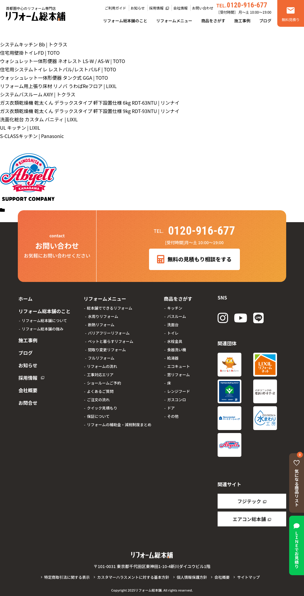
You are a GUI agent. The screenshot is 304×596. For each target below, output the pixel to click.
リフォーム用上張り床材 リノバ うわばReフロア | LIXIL (58, 86)
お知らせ (138, 7)
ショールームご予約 (103, 382)
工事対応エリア (99, 373)
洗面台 (171, 323)
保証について (97, 415)
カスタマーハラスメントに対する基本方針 (133, 577)
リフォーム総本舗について (44, 318)
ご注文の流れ (97, 398)
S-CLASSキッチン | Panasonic (32, 135)
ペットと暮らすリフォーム (109, 340)
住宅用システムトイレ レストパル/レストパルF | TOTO (58, 69)
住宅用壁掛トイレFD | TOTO (30, 52)
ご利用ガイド (115, 7)
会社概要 (27, 382)
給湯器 (171, 357)
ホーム (25, 298)
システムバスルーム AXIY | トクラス (37, 94)
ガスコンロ (175, 398)
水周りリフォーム (102, 315)
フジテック (249, 501)
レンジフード (177, 390)
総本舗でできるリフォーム (108, 307)
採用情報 (156, 7)
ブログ (265, 20)
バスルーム (175, 315)
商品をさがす (213, 20)
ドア (170, 407)
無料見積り (291, 19)
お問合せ (27, 393)
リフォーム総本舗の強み (42, 326)
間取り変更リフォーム (106, 348)
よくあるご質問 (99, 390)
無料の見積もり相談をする (194, 259)
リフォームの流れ (101, 365)
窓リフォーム (177, 373)
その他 (171, 415)
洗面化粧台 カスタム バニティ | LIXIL (39, 119)
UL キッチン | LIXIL (20, 127)
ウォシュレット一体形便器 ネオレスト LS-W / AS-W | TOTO (62, 61)
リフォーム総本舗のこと (125, 20)
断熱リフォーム (100, 323)
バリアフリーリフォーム (107, 332)
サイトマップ (248, 577)
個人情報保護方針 (192, 577)
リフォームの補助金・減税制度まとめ (118, 423)
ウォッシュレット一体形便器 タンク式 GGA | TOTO (54, 77)
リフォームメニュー (174, 20)
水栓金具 (173, 340)
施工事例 (242, 20)
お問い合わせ (202, 7)
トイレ (171, 332)
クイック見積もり (101, 407)
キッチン (173, 307)
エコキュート (177, 365)
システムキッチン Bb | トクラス (33, 44)
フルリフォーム (100, 357)
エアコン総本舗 (249, 519)
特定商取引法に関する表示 (67, 577)
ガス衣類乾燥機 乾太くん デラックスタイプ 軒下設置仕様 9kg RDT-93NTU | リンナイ (89, 111)
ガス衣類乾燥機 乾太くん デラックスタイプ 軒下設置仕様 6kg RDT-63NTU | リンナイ (89, 102)
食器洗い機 (175, 348)
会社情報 (180, 7)
